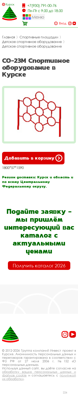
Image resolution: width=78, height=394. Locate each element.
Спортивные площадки (39, 37)
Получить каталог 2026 (39, 265)
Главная (8, 37)
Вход (62, 23)
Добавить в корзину (33, 158)
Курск (10, 4)
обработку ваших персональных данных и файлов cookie (39, 373)
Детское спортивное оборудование (32, 42)
